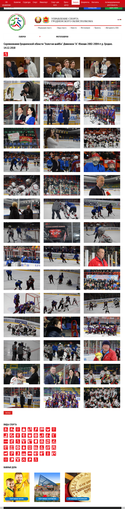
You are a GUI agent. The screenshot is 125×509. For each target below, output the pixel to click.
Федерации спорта (44, 28)
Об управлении (6, 3)
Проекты (98, 28)
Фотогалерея (85, 28)
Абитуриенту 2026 (112, 28)
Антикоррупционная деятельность (112, 3)
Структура (26, 2)
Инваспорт (44, 2)
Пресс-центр (66, 3)
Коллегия (17, 2)
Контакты (95, 2)
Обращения (92, 8)
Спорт (35, 2)
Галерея (75, 2)
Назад (8, 413)
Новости (74, 28)
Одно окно (113, 8)
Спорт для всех (55, 3)
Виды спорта (61, 28)
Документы (85, 2)
